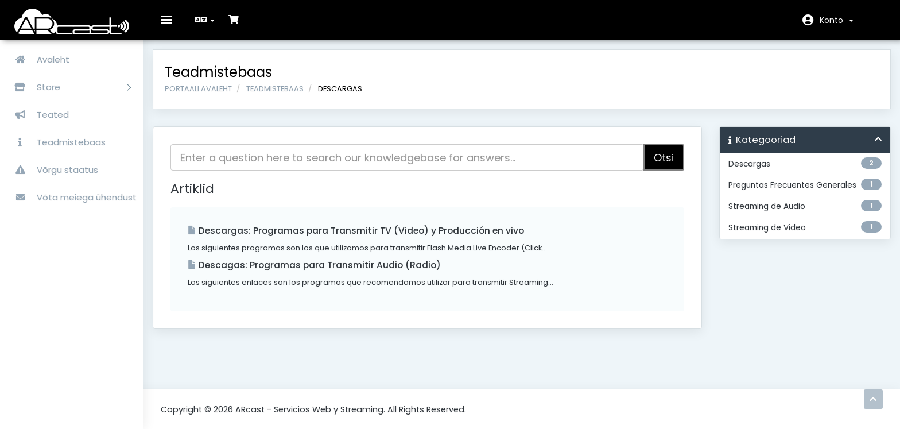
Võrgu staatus (52, 170)
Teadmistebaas (56, 142)
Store (68, 87)
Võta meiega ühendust (71, 197)
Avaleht (37, 59)
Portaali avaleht (206, 96)
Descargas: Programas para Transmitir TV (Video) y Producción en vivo (364, 239)
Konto (837, 20)
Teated (37, 115)
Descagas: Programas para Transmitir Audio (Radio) (322, 273)
